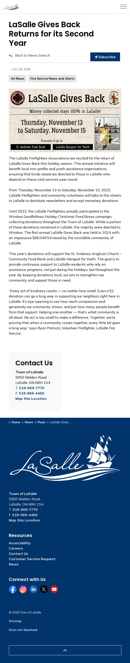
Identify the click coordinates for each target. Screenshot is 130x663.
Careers (16, 548)
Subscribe (105, 56)
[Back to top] (65, 650)
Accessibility (20, 543)
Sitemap (15, 621)
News (14, 564)
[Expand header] (123, 6)
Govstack (30, 630)
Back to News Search (32, 55)
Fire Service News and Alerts (52, 78)
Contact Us (18, 553)
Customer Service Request (32, 559)
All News (17, 78)
